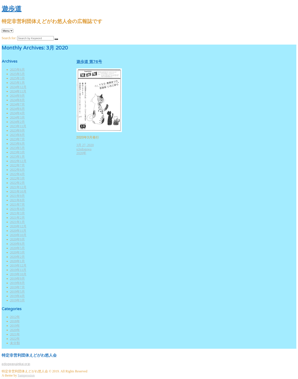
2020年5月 (17, 248)
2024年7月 (17, 104)
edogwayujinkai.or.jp (16, 364)
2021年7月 (17, 204)
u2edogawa (83, 149)
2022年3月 (17, 178)
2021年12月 (18, 187)
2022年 (15, 338)
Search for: (9, 38)
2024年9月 (17, 95)
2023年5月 (17, 148)
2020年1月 (17, 261)
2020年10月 (18, 235)
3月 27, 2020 (85, 145)
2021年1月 (17, 222)
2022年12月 (18, 161)
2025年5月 (17, 74)
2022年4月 (17, 174)
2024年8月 (17, 100)
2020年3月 (17, 252)
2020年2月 (17, 257)
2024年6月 (17, 109)
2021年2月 (17, 217)
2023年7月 (17, 139)
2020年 (15, 330)
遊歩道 (12, 9)
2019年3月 (17, 300)
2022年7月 (17, 165)
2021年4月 (17, 209)
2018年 (15, 321)
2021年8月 (17, 200)
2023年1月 (17, 156)
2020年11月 (18, 230)
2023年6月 (17, 143)
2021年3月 (17, 213)
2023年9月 (17, 130)
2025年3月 (17, 78)
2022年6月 (17, 169)
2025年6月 (17, 69)
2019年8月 (17, 283)
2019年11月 (18, 270)
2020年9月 (17, 239)
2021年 (15, 334)
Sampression (26, 375)
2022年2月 (17, 183)
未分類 (15, 343)
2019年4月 (17, 296)
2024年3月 (17, 117)
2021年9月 (17, 196)
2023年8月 (17, 135)
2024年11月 (18, 91)
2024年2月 (17, 122)
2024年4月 (17, 113)
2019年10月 (18, 274)
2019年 (15, 325)
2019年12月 (18, 265)
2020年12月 (18, 226)
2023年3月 (17, 152)
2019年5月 (17, 291)
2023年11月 (18, 126)
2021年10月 (18, 191)
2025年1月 (17, 82)
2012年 (15, 317)
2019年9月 (17, 278)
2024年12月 (18, 87)
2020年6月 (17, 243)
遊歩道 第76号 (89, 62)
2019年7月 (17, 287)
